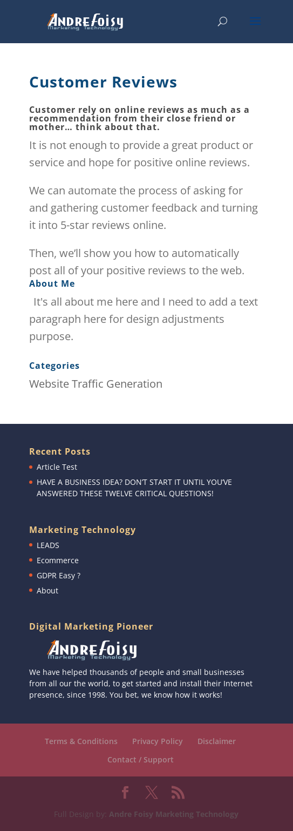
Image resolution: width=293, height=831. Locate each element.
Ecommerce (58, 560)
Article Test (57, 467)
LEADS (48, 545)
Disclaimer (216, 741)
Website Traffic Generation (95, 383)
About (47, 590)
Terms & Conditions (81, 741)
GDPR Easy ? (58, 575)
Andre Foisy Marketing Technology (174, 814)
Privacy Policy (157, 741)
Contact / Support (140, 759)
